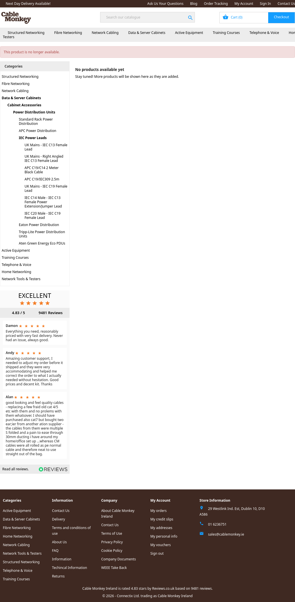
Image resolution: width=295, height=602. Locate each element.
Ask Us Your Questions (165, 3)
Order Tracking (216, 3)
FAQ (55, 550)
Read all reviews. (15, 469)
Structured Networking (26, 32)
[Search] (147, 17)
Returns (58, 576)
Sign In (265, 3)
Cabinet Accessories (24, 105)
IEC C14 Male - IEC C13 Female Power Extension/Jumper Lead (43, 202)
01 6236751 (217, 524)
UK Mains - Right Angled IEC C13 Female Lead (44, 158)
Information (61, 559)
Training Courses (226, 32)
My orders (158, 510)
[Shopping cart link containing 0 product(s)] (257, 17)
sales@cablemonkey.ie (226, 534)
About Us (59, 542)
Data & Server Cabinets (146, 32)
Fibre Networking (68, 32)
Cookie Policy (111, 550)
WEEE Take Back (114, 567)
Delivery (58, 519)
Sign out (157, 553)
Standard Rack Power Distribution (36, 121)
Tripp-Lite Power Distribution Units (42, 234)
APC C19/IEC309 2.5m (42, 179)
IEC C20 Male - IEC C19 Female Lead (42, 215)
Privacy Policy (112, 542)
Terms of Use (111, 533)
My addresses (161, 527)
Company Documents (118, 559)
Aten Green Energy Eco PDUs (42, 243)
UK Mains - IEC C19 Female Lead (46, 188)
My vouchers (160, 544)
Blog (193, 3)
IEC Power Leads (33, 137)
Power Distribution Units (34, 112)
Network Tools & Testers (21, 278)
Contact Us (286, 3)
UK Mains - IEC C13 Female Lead (46, 147)
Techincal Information (69, 567)
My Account (244, 3)
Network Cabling (105, 32)
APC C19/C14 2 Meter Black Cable (42, 169)
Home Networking (16, 271)
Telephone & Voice (264, 32)
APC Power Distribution (37, 130)
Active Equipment (189, 32)
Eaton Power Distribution (39, 224)
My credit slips (161, 519)
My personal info (163, 536)
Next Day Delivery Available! (28, 3)
